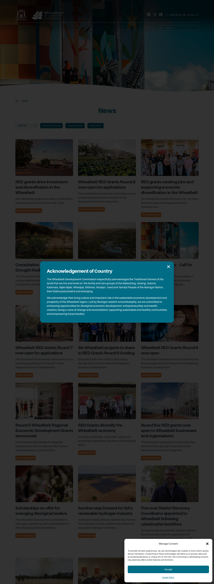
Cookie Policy (168, 577)
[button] (207, 543)
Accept (168, 569)
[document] (107, 292)
